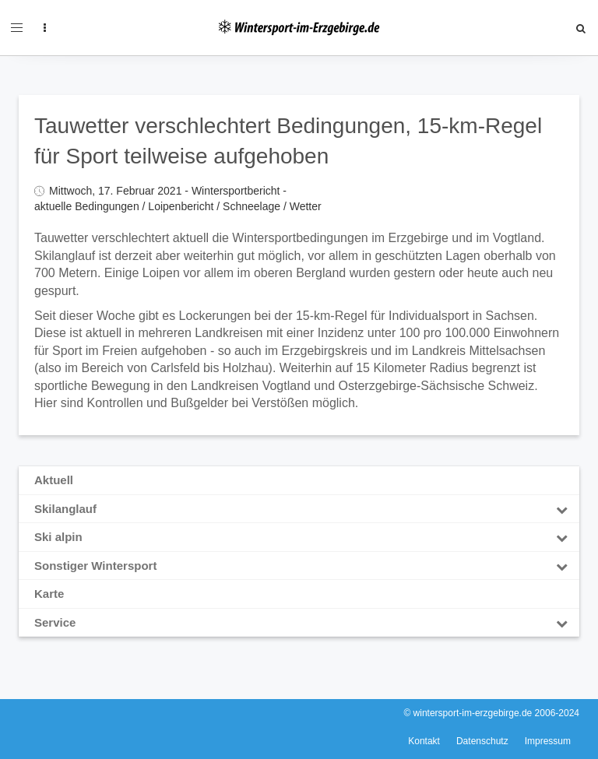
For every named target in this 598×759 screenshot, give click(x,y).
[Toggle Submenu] (561, 509)
